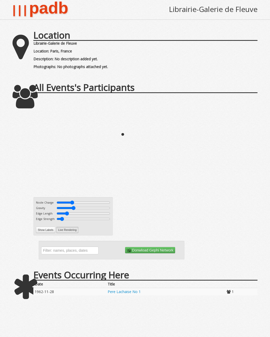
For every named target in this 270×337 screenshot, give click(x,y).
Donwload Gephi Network (150, 250)
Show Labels (45, 229)
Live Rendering (67, 229)
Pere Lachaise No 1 (124, 291)
